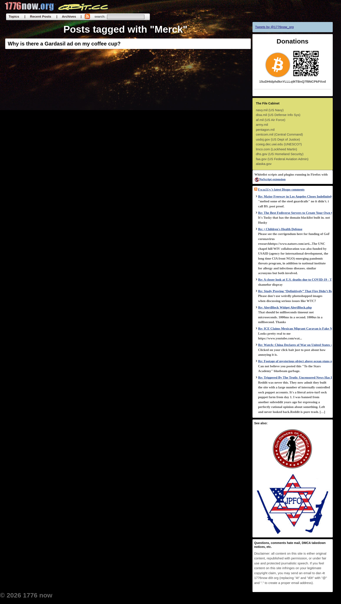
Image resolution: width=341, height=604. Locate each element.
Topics (14, 16)
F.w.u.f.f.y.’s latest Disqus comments (281, 189)
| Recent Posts (37, 16)
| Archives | (69, 16)
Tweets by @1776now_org (274, 27)
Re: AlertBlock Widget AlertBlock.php (285, 307)
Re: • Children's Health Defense (280, 229)
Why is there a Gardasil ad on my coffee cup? (64, 44)
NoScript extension (270, 179)
